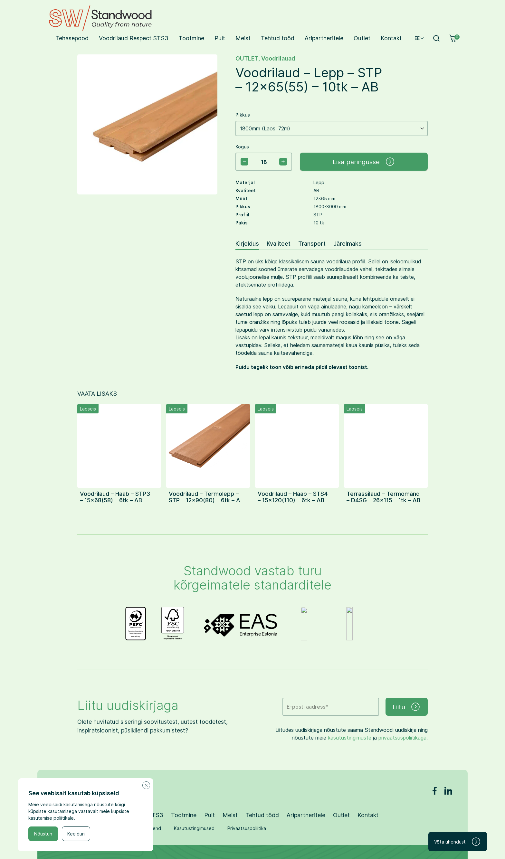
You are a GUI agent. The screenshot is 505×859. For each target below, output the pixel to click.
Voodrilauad (278, 58)
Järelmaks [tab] (347, 243)
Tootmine (191, 37)
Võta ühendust (457, 841)
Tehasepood (72, 37)
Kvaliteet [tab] (279, 243)
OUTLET (246, 58)
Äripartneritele (324, 37)
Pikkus (242, 115)
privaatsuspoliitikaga (402, 737)
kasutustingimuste (349, 737)
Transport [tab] (312, 243)
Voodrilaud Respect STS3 (133, 37)
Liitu (407, 707)
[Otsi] (436, 38)
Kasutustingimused (194, 828)
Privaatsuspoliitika (246, 828)
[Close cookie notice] (146, 785)
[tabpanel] (331, 314)
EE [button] (419, 38)
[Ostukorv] (453, 38)
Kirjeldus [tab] (247, 243)
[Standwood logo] (100, 18)
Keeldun (76, 834)
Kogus (242, 147)
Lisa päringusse (364, 161)
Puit (219, 37)
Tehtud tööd (277, 37)
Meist (243, 37)
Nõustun (43, 834)
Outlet (362, 37)
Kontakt (391, 37)
